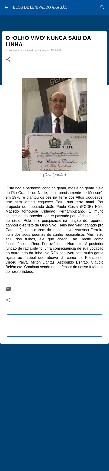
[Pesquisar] (102, 7)
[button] (8, 60)
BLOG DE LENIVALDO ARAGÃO (40, 7)
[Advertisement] (54, 405)
